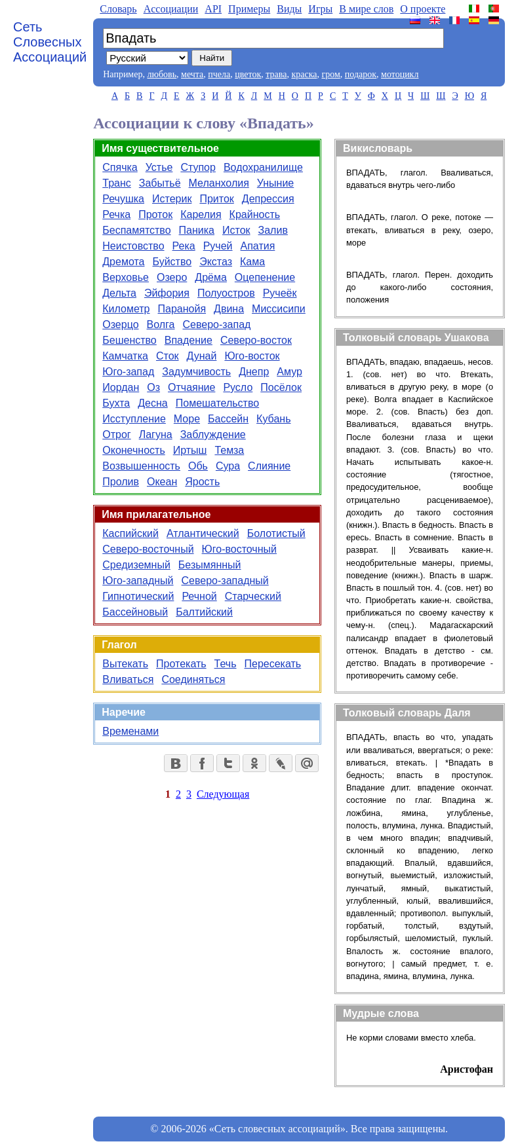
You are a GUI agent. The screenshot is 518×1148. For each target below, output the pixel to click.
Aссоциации (171, 8)
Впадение (188, 340)
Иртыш (190, 450)
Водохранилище (263, 167)
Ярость (202, 481)
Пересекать (273, 663)
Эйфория (166, 293)
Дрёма (211, 277)
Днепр (254, 371)
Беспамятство (136, 230)
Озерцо (120, 324)
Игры (320, 8)
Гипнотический (138, 596)
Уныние (275, 183)
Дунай (202, 355)
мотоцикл (399, 74)
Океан (162, 481)
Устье (159, 167)
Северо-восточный (147, 549)
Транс (116, 183)
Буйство (171, 261)
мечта (192, 74)
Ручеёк (280, 293)
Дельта (119, 293)
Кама (252, 261)
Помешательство (217, 403)
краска (304, 74)
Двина (229, 308)
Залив (273, 230)
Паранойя (182, 308)
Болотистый (276, 533)
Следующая (223, 794)
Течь (225, 663)
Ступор (198, 167)
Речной (199, 596)
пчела (219, 74)
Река (183, 245)
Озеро (172, 277)
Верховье (125, 277)
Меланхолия (219, 183)
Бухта (116, 403)
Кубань (273, 418)
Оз (153, 387)
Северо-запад (216, 324)
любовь (161, 74)
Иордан (120, 387)
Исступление (134, 418)
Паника (196, 230)
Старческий (253, 596)
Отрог (116, 434)
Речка (116, 214)
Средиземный (136, 564)
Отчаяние (191, 387)
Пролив (120, 481)
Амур (289, 371)
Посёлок (281, 387)
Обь (198, 466)
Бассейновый (135, 612)
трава (276, 74)
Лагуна (155, 434)
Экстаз (215, 261)
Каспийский (130, 533)
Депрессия (268, 198)
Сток (167, 355)
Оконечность (133, 450)
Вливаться (127, 679)
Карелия (200, 214)
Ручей (218, 245)
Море (187, 418)
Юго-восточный (239, 549)
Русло (237, 387)
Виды (289, 8)
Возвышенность (141, 466)
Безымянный (209, 564)
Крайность (254, 214)
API (213, 8)
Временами (130, 731)
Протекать (181, 663)
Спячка (119, 167)
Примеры (249, 8)
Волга (161, 324)
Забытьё (160, 183)
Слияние (269, 466)
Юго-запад (128, 371)
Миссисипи (279, 308)
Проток (155, 214)
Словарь (118, 8)
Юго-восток (251, 355)
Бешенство (129, 340)
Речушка (123, 198)
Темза (229, 450)
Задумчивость (196, 371)
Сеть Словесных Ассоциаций (50, 42)
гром (330, 74)
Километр (125, 308)
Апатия (258, 245)
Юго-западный (137, 580)
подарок (360, 74)
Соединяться (193, 679)
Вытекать (125, 663)
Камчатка (125, 355)
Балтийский (204, 612)
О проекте (422, 8)
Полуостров (226, 293)
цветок (248, 74)
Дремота (123, 261)
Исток (236, 230)
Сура (228, 466)
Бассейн (228, 418)
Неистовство (133, 245)
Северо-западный (225, 580)
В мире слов (366, 8)
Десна (152, 403)
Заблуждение (213, 434)
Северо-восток (256, 340)
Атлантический (203, 533)
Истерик (171, 198)
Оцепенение (265, 277)
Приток (216, 198)
